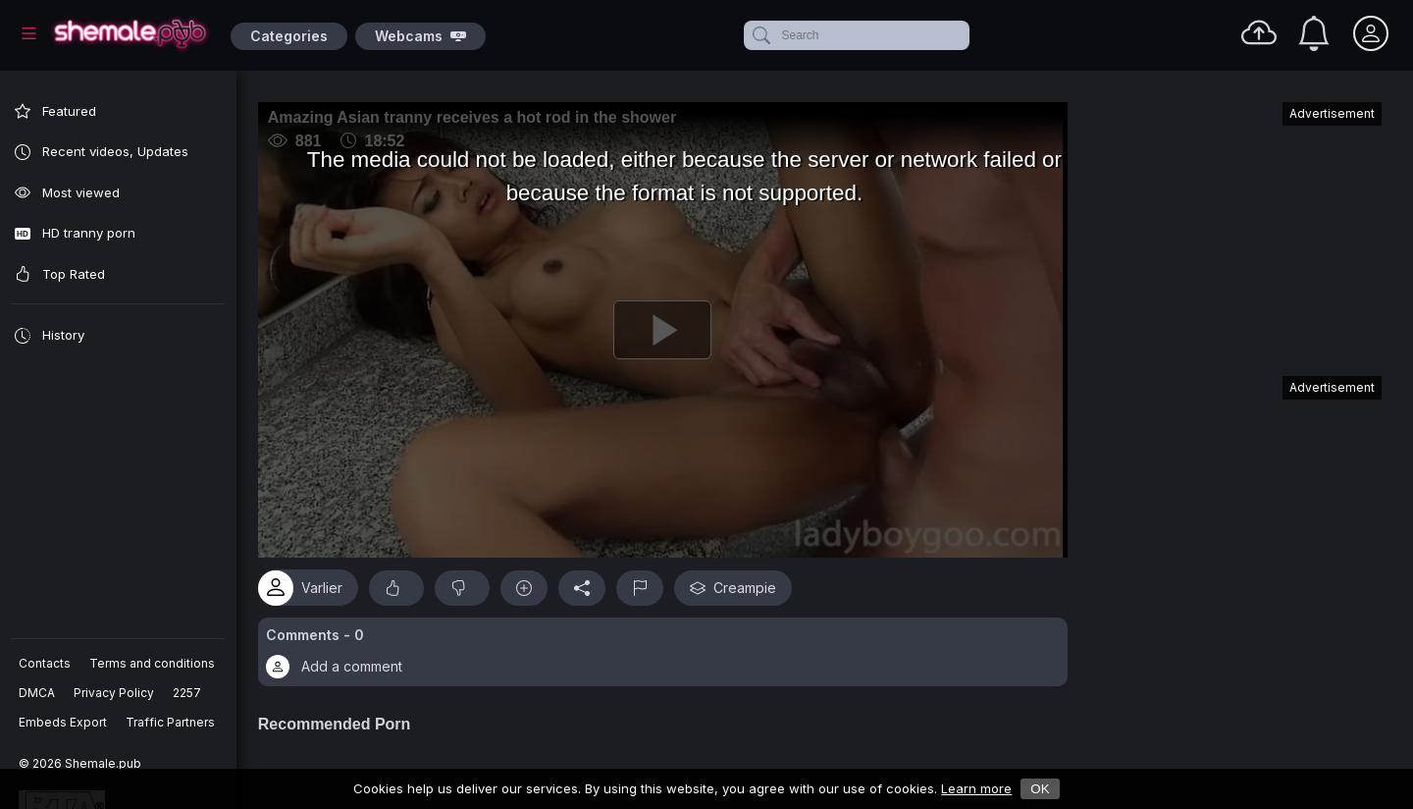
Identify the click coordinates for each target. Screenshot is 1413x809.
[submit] (760, 35)
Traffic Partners (171, 722)
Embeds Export (64, 722)
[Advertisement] (1234, 229)
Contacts (46, 663)
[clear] (965, 35)
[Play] (668, 327)
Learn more (976, 788)
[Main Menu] (29, 33)
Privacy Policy (115, 692)
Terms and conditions (153, 663)
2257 (188, 692)
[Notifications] (1314, 33)
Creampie (744, 581)
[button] (668, 646)
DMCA (38, 692)
